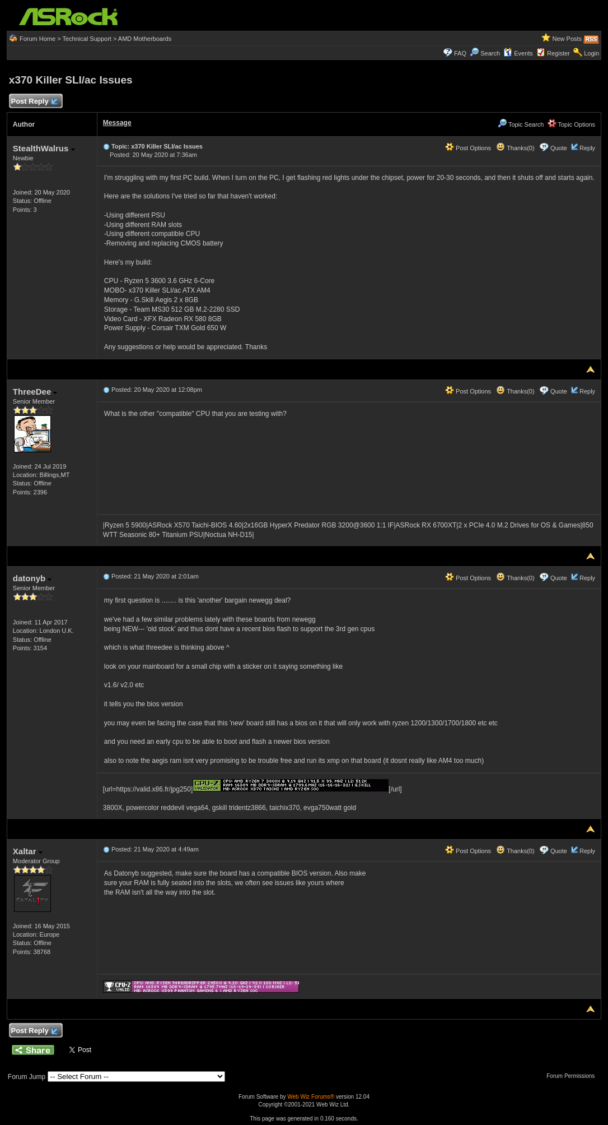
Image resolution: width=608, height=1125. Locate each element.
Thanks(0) (515, 148)
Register (558, 53)
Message (117, 123)
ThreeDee (35, 391)
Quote (558, 148)
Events (518, 53)
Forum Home (37, 38)
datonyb (32, 578)
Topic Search (521, 124)
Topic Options (572, 124)
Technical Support (86, 38)
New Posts (567, 38)
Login (591, 53)
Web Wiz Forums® (310, 1097)
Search (490, 53)
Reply (587, 148)
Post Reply (34, 102)
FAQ (460, 53)
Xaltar (28, 851)
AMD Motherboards (144, 38)
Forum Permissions (573, 1076)
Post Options (468, 148)
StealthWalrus (44, 148)
